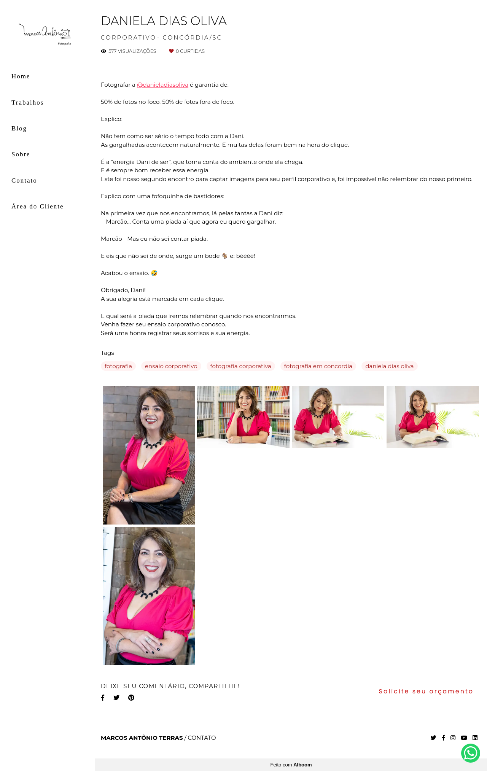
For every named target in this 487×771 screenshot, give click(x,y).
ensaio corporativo (171, 366)
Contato (24, 180)
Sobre (20, 154)
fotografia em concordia (318, 366)
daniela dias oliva (389, 366)
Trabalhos (27, 102)
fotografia (118, 366)
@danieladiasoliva (162, 84)
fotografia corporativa (240, 366)
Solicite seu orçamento (426, 691)
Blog (19, 128)
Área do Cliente (37, 206)
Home (20, 76)
